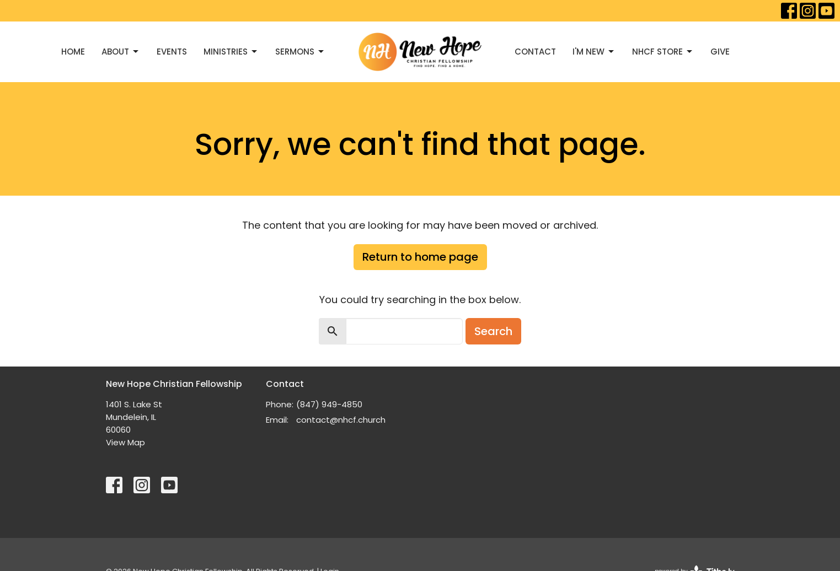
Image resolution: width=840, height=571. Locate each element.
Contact (535, 51)
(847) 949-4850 (329, 404)
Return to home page (420, 257)
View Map (125, 442)
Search (493, 331)
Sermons (300, 51)
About (120, 51)
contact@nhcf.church (341, 419)
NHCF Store (663, 51)
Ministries (231, 51)
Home (73, 51)
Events (172, 51)
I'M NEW (594, 51)
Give (720, 51)
